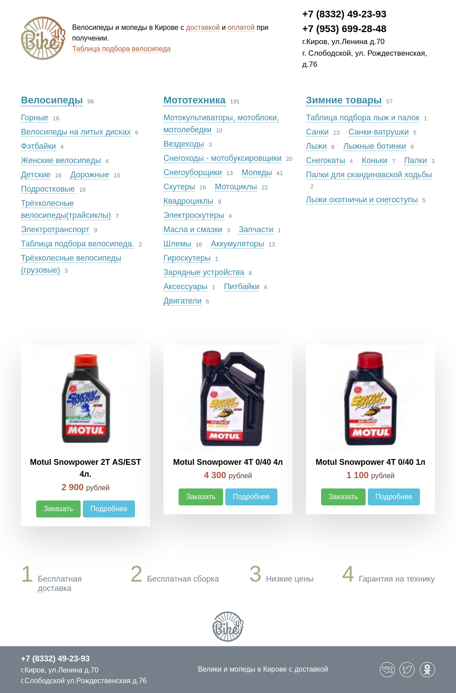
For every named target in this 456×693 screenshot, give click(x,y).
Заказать (58, 509)
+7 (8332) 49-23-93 (344, 14)
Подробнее (108, 509)
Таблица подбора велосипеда (121, 49)
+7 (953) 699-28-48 (344, 28)
